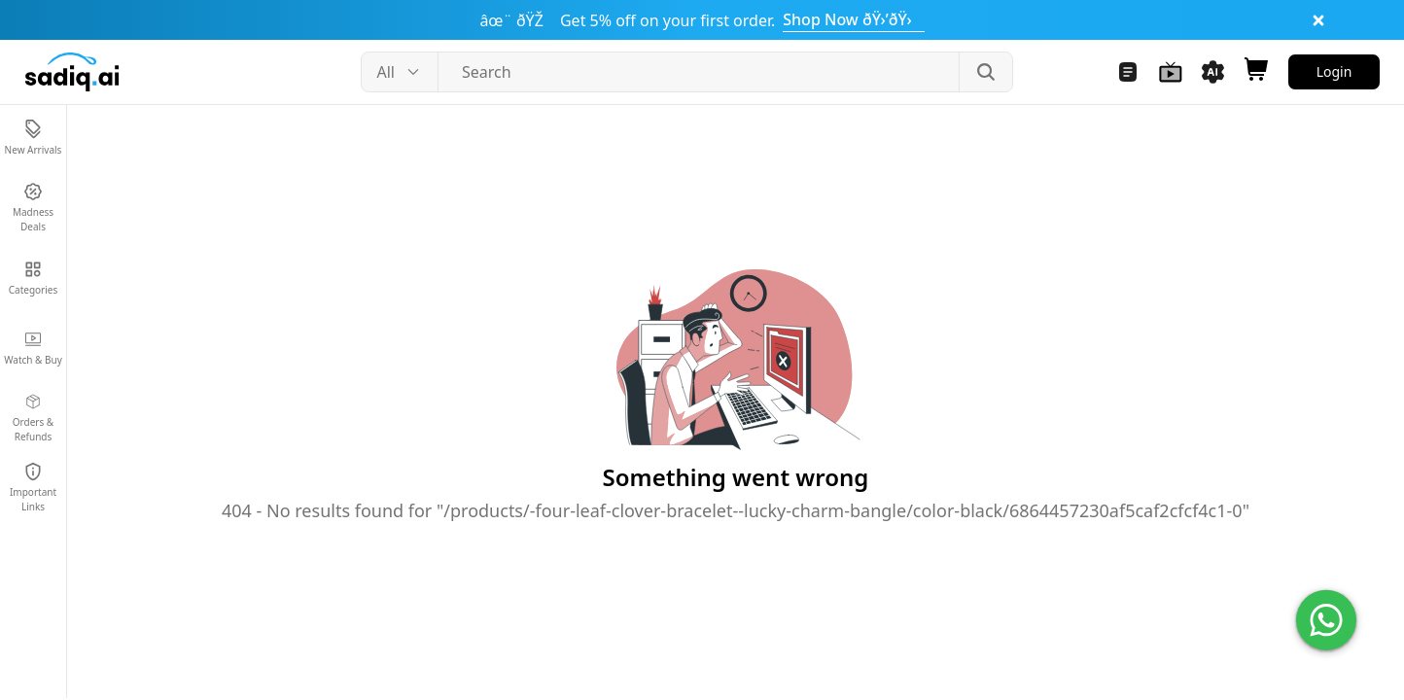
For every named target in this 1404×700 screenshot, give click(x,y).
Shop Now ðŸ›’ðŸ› (853, 19)
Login (1334, 71)
